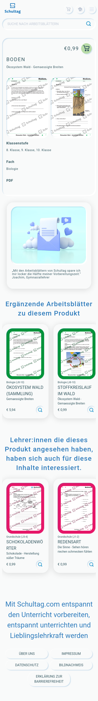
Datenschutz (27, 665)
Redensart (69, 541)
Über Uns (27, 654)
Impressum (71, 654)
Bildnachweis (71, 665)
